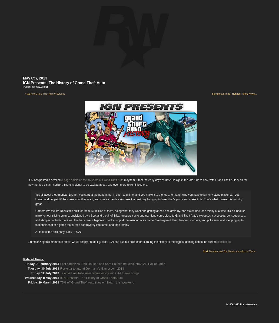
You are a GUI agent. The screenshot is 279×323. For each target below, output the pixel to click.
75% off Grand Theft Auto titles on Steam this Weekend (97, 282)
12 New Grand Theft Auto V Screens (45, 93)
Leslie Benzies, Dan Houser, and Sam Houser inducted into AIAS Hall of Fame (112, 264)
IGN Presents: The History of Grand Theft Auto (91, 278)
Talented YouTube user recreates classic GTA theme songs (99, 273)
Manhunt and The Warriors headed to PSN (229, 251)
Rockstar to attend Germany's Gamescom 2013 (92, 268)
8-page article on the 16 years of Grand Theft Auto (92, 180)
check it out (224, 242)
